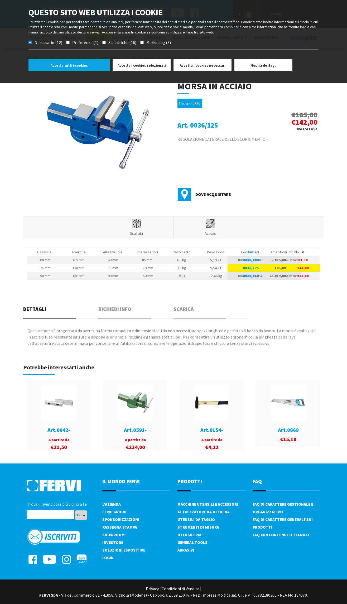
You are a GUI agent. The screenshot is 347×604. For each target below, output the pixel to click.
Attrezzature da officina (203, 511)
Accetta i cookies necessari (202, 65)
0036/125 (251, 267)
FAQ (257, 481)
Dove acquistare (213, 194)
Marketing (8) (158, 42)
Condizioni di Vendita (180, 588)
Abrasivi (185, 550)
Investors (112, 542)
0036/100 (251, 260)
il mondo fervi (121, 481)
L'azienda (111, 504)
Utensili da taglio (196, 519)
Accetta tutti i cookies (69, 65)
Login (108, 557)
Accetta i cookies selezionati (142, 65)
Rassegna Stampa (119, 527)
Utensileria (189, 534)
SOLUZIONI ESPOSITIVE (123, 550)
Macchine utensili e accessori (207, 504)
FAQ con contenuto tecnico (281, 534)
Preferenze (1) (85, 42)
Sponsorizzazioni (120, 519)
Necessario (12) (48, 42)
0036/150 (251, 275)
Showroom (113, 534)
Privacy (152, 588)
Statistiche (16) (122, 42)
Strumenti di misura (198, 527)
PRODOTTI (189, 481)
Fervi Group (114, 511)
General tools (192, 542)
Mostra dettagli (263, 65)
